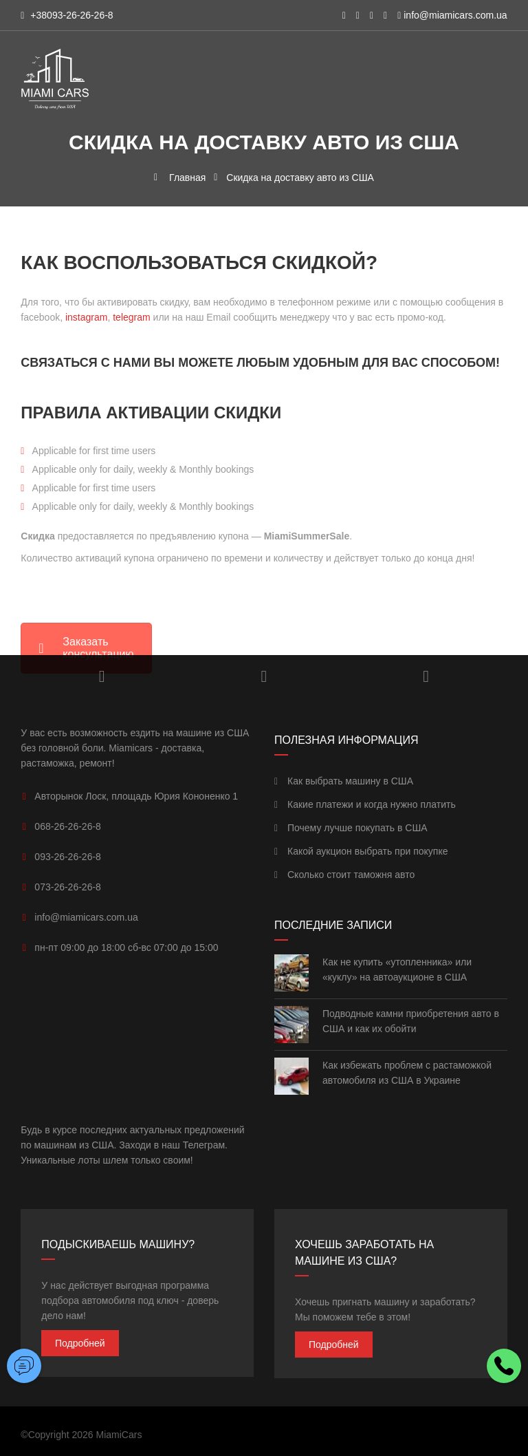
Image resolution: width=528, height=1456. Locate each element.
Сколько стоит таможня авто (344, 874)
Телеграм (204, 1144)
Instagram (102, 676)
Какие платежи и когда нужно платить (365, 804)
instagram (86, 317)
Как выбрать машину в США (343, 780)
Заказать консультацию (85, 648)
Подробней (80, 1343)
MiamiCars (119, 1434)
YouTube (264, 676)
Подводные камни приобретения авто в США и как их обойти (410, 1021)
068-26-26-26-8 (67, 826)
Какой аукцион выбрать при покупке (361, 851)
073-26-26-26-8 (67, 886)
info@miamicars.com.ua (455, 15)
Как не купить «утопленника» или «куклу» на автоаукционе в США (397, 969)
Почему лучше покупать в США (351, 827)
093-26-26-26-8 (67, 856)
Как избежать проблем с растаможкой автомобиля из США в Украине (407, 1073)
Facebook (426, 676)
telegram (131, 317)
